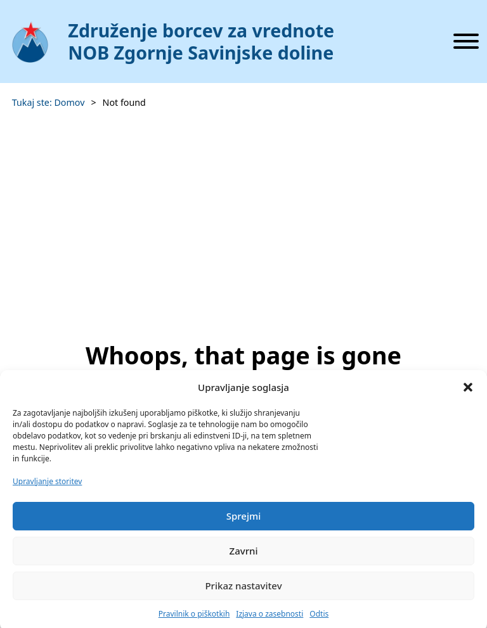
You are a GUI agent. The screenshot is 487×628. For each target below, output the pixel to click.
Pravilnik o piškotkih (194, 619)
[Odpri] (466, 41)
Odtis (318, 619)
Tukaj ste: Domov (48, 102)
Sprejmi (243, 522)
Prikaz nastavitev (243, 592)
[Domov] (198, 42)
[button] (468, 393)
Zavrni (244, 557)
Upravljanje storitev (47, 487)
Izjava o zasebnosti (269, 619)
